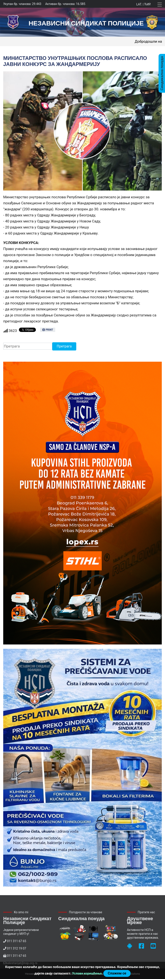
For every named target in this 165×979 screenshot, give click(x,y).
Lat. (139, 4)
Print (47, 329)
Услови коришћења (87, 973)
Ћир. (147, 4)
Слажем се (117, 973)
